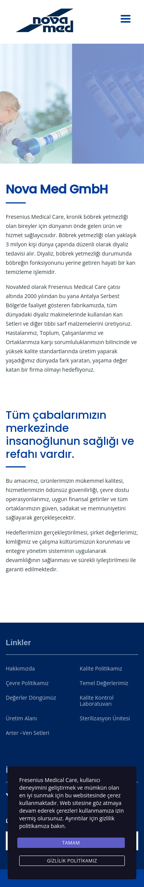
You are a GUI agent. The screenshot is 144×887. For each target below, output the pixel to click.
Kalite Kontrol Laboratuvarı (97, 701)
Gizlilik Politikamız (72, 860)
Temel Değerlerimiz (104, 683)
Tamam (71, 842)
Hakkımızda (20, 669)
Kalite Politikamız (101, 669)
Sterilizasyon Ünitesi (105, 718)
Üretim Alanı (21, 718)
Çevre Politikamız (27, 683)
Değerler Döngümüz (31, 698)
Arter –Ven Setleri (27, 733)
